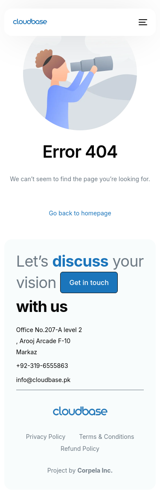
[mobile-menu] (142, 22)
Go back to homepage (80, 213)
